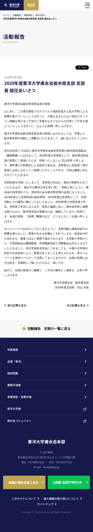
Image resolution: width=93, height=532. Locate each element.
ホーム (6, 15)
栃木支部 (40, 15)
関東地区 (28, 15)
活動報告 (17, 15)
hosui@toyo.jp (51, 467)
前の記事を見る (16, 305)
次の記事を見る (76, 305)
